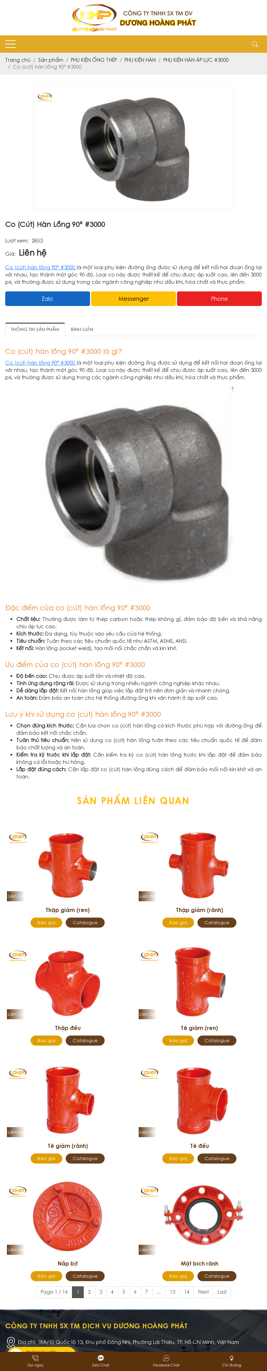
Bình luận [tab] (82, 329)
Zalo (47, 299)
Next (203, 1291)
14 (186, 1291)
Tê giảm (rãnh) (68, 1146)
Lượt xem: (17, 241)
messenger (134, 299)
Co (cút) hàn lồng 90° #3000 (41, 267)
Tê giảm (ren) (199, 1028)
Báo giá (46, 922)
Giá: (10, 254)
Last (222, 1291)
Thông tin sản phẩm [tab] (35, 329)
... (159, 1291)
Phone (219, 299)
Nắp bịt (68, 1263)
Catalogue (85, 922)
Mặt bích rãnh (199, 1263)
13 (172, 1291)
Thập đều (68, 1028)
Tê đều (199, 1146)
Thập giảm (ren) (68, 910)
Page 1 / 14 (54, 1291)
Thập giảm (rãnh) (199, 910)
